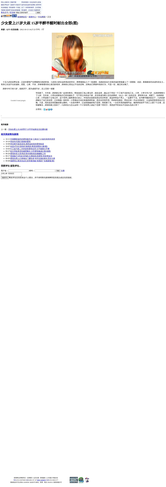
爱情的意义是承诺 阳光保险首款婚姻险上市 (28, 154)
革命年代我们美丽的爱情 (20, 141)
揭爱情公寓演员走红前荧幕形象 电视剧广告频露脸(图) (32, 161)
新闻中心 (32, 17)
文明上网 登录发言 (12, 174)
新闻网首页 (22, 17)
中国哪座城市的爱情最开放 (21, 139)
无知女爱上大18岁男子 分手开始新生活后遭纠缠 (27, 129)
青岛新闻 (14, 134)
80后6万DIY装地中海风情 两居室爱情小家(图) (28, 146)
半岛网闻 (41, 17)
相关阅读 (5, 134)
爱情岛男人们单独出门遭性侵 (22, 158)
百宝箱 (12, 12)
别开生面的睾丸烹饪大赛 (45, 158)
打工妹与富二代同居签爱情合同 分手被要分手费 (29, 149)
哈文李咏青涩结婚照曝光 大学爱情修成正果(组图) (30, 151)
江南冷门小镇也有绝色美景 (44, 139)
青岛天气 (4, 12)
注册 (63, 171)
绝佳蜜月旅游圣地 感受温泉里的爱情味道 (27, 144)
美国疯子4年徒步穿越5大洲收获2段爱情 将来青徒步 (31, 156)
